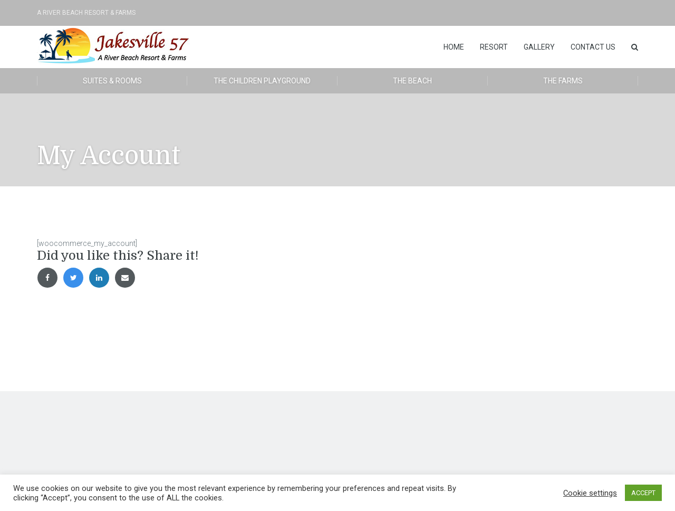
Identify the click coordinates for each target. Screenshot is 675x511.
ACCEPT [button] (643, 493)
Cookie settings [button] (590, 493)
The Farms (563, 81)
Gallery (539, 47)
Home (453, 47)
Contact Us (593, 47)
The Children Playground (262, 81)
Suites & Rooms (112, 81)
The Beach (412, 81)
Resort (494, 47)
